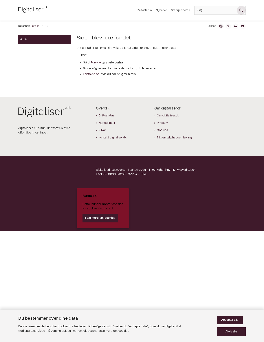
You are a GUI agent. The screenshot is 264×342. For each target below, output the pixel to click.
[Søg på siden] (241, 10)
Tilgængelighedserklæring (174, 248)
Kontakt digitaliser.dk (112, 248)
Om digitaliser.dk (168, 226)
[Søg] (220, 10)
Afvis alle (233, 328)
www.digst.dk (186, 280)
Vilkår (102, 241)
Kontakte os (91, 74)
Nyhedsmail (107, 233)
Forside (96, 62)
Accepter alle (232, 317)
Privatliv (162, 233)
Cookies (162, 241)
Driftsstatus (106, 226)
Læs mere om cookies (87, 328)
